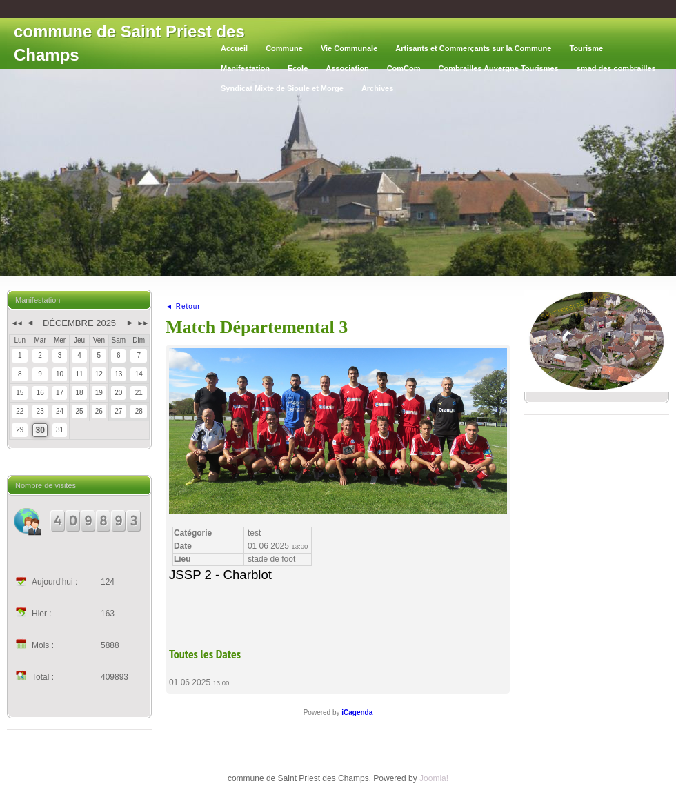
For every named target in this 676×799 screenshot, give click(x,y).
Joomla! (433, 778)
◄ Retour (183, 306)
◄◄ (16, 323)
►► (142, 323)
